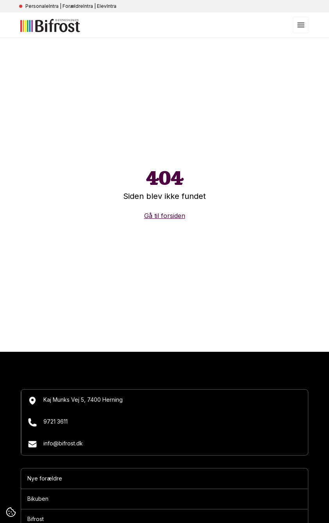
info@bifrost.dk (55, 444)
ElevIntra (106, 6)
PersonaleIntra (42, 6)
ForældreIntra (78, 6)
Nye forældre (44, 478)
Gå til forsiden (164, 216)
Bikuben (37, 498)
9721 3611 (48, 422)
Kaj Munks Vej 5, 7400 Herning (75, 400)
